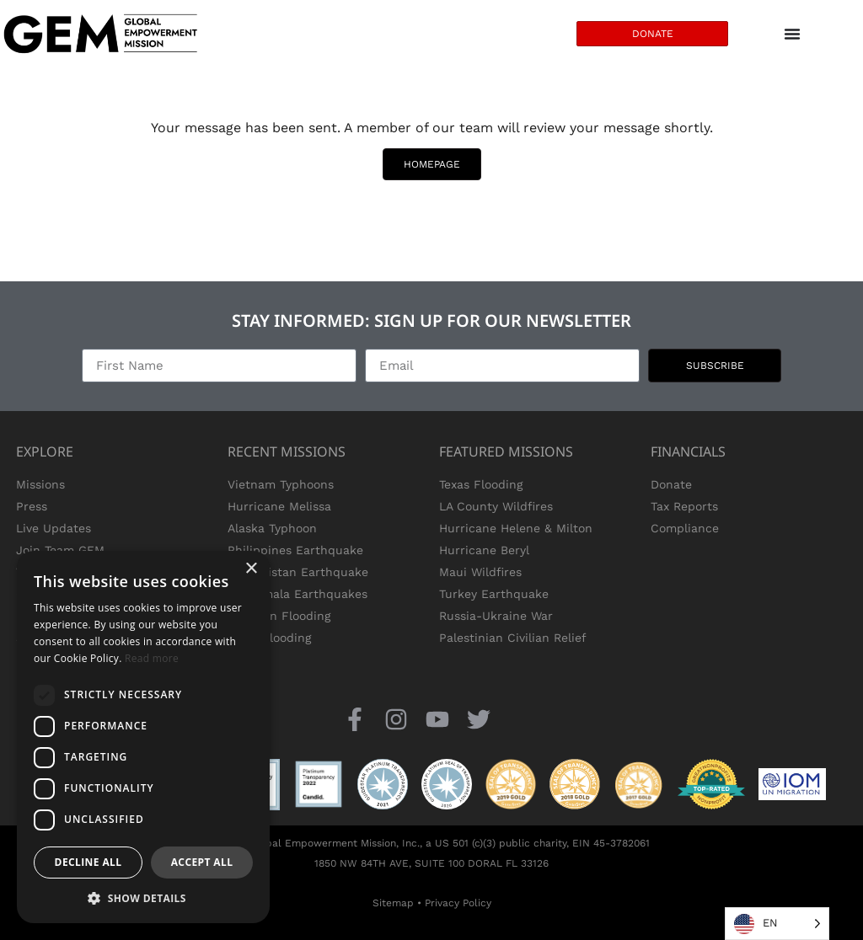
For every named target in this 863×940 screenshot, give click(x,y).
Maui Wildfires (480, 572)
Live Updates (53, 528)
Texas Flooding (269, 637)
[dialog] (143, 737)
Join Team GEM (60, 550)
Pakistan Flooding (279, 615)
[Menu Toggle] (792, 33)
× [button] (250, 569)
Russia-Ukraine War (496, 615)
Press (31, 506)
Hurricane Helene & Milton (515, 528)
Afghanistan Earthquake (298, 572)
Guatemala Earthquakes (297, 594)
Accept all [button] (202, 862)
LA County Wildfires (496, 506)
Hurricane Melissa (279, 506)
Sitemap (393, 903)
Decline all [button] (88, 862)
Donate (671, 484)
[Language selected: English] (777, 923)
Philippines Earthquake (295, 550)
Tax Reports (684, 506)
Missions (40, 484)
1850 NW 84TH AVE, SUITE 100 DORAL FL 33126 (431, 863)
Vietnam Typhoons (281, 484)
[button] (143, 897)
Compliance (685, 528)
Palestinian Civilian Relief (513, 637)
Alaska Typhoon (272, 528)
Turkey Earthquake (494, 594)
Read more (152, 658)
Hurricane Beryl (484, 550)
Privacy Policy (458, 903)
